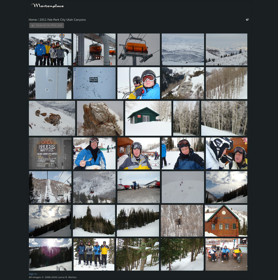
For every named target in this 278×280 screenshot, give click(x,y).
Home (33, 19)
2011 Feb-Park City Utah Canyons (63, 19)
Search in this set (49, 25)
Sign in (33, 274)
